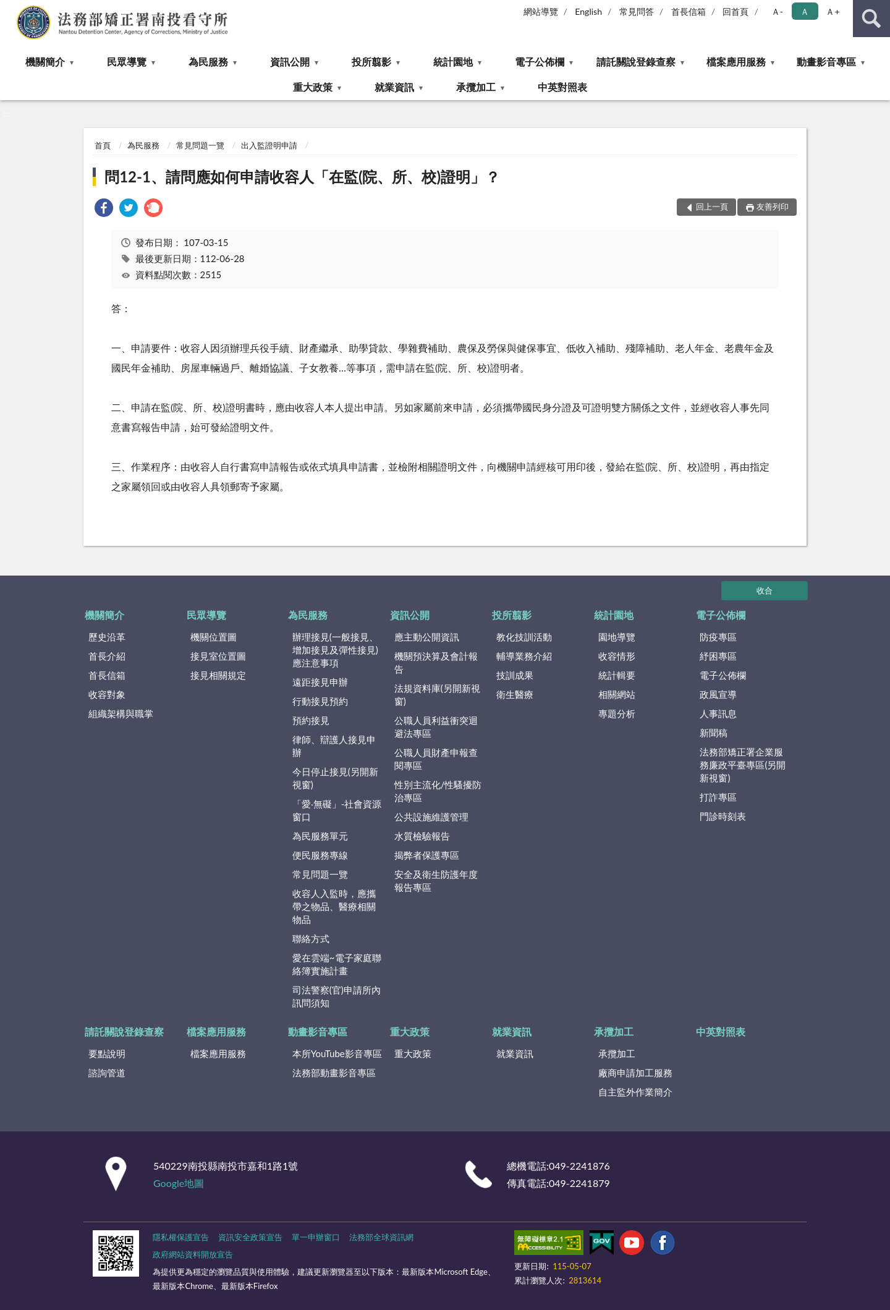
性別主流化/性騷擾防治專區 (438, 791)
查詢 (871, 18)
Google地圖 (178, 1183)
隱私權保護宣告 (181, 1237)
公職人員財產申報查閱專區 (436, 759)
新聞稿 (713, 732)
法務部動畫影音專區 (334, 1072)
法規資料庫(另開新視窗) (437, 695)
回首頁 (735, 11)
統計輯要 (616, 675)
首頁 (103, 145)
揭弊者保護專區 (426, 855)
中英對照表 (562, 87)
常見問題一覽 (200, 145)
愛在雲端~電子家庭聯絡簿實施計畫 (336, 964)
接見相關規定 (218, 675)
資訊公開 (290, 61)
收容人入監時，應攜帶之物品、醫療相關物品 (334, 906)
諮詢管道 (106, 1072)
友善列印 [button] (772, 206)
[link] (104, 209)
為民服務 (208, 61)
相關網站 (616, 694)
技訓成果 (514, 675)
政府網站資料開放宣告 (193, 1254)
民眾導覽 (126, 61)
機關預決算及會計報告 (436, 662)
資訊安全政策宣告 (250, 1237)
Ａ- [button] (777, 11)
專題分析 (616, 713)
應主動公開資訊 (426, 636)
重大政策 (313, 87)
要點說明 (106, 1053)
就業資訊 (394, 87)
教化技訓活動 (524, 636)
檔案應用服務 (736, 61)
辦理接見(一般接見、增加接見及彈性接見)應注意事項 (335, 649)
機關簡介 (45, 61)
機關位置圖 (213, 636)
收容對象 (106, 694)
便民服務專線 (320, 855)
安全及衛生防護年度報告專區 (436, 881)
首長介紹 (106, 655)
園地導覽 (616, 636)
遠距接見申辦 (320, 681)
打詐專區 (718, 796)
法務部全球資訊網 (381, 1237)
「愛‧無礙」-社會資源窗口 (337, 810)
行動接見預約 (320, 701)
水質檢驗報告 (422, 835)
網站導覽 (540, 11)
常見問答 (636, 11)
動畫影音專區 (826, 61)
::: (10, 9)
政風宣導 (718, 694)
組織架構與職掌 (120, 713)
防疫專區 (718, 636)
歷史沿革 (106, 636)
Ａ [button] (804, 11)
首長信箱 (688, 11)
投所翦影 (371, 61)
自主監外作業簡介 (635, 1091)
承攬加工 (476, 87)
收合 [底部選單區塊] (764, 590)
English (588, 11)
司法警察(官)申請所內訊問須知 (336, 996)
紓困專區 (718, 655)
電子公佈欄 (539, 61)
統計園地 (453, 61)
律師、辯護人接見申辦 (334, 746)
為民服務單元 (320, 835)
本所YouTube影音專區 (337, 1053)
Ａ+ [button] (832, 11)
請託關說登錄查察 (636, 61)
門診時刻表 (723, 816)
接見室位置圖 (218, 655)
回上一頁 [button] (712, 206)
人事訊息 (718, 713)
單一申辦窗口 (316, 1237)
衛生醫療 (514, 694)
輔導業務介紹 (524, 655)
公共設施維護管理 (431, 816)
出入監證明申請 (269, 145)
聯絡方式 (310, 938)
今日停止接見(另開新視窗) (335, 778)
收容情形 (616, 655)
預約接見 (310, 720)
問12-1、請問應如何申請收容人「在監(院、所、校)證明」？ (302, 176)
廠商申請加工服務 (635, 1072)
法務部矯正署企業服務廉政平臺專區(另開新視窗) (743, 764)
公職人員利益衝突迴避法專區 (436, 727)
